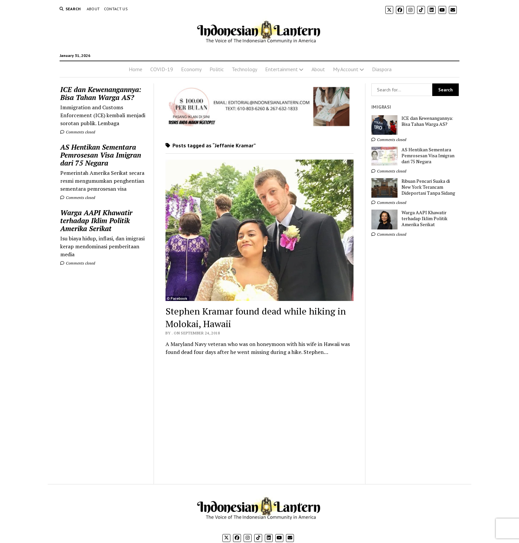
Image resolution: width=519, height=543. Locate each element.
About (93, 8)
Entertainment (281, 69)
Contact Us (116, 8)
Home (135, 69)
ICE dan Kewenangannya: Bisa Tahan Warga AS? (100, 93)
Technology (244, 69)
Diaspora (382, 69)
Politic (217, 69)
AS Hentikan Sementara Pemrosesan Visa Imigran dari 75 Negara (100, 155)
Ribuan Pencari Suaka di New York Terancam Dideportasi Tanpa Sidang (428, 187)
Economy (191, 69)
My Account (345, 69)
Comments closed (77, 131)
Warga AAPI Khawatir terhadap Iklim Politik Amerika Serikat (96, 220)
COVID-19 (161, 69)
